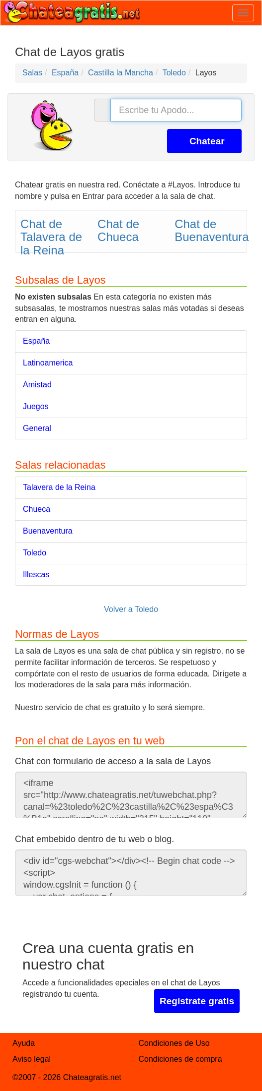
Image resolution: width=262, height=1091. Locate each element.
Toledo (34, 552)
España (36, 341)
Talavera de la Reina (59, 487)
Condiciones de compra (180, 1059)
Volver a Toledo (131, 609)
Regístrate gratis (197, 1001)
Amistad (37, 384)
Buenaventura (48, 531)
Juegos (36, 406)
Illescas (36, 574)
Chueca (36, 509)
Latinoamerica (48, 363)
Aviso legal (31, 1059)
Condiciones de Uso (174, 1043)
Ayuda (23, 1043)
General (37, 428)
